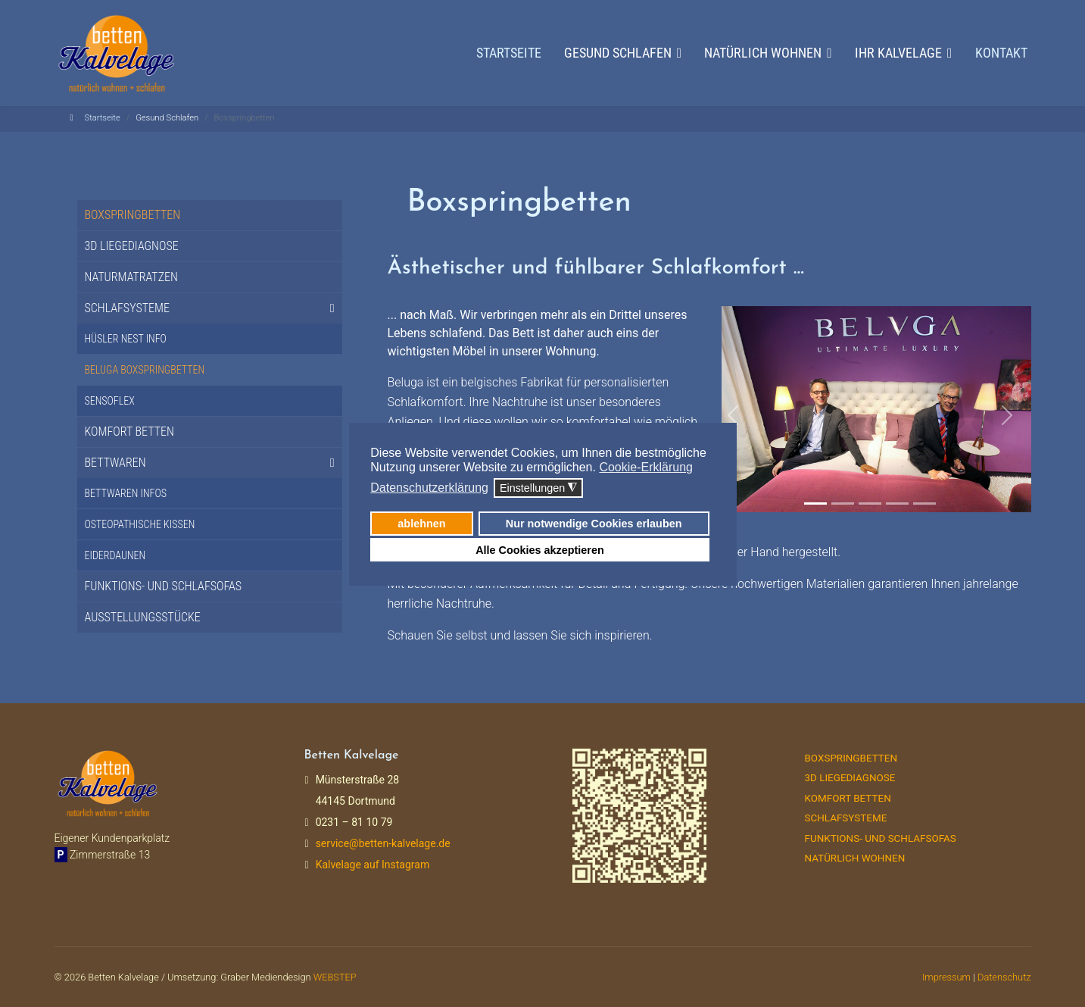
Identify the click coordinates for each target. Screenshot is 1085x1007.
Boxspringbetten (133, 215)
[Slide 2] (842, 503)
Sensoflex (110, 401)
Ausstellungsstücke (143, 617)
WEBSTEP (335, 977)
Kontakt (1001, 53)
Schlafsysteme (127, 308)
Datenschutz (1004, 977)
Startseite (508, 53)
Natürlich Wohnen (855, 858)
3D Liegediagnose (132, 246)
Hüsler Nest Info (126, 339)
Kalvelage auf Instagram (373, 864)
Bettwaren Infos (126, 493)
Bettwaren (115, 462)
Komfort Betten (129, 431)
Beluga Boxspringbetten (145, 370)
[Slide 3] (870, 503)
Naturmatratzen (131, 277)
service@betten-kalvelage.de (383, 843)
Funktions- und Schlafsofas (163, 586)
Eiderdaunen (115, 555)
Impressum (946, 977)
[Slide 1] (815, 503)
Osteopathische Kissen (140, 524)
